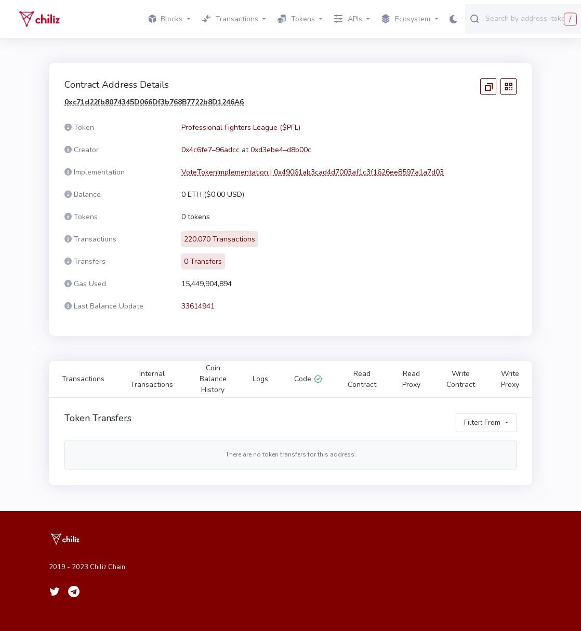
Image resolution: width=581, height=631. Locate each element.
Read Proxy (411, 379)
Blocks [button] (166, 19)
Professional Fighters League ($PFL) (240, 127)
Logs (260, 379)
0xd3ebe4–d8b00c (280, 150)
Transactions (83, 379)
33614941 (198, 306)
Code (308, 379)
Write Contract (460, 379)
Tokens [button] (296, 19)
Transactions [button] (230, 19)
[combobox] (530, 18)
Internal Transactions (151, 379)
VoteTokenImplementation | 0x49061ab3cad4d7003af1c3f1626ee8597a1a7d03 (312, 172)
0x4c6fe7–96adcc (210, 150)
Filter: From (482, 422)
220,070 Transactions (219, 239)
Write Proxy (510, 379)
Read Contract (362, 379)
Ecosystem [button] (405, 19)
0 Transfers (203, 261)
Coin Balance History (213, 379)
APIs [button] (348, 19)
